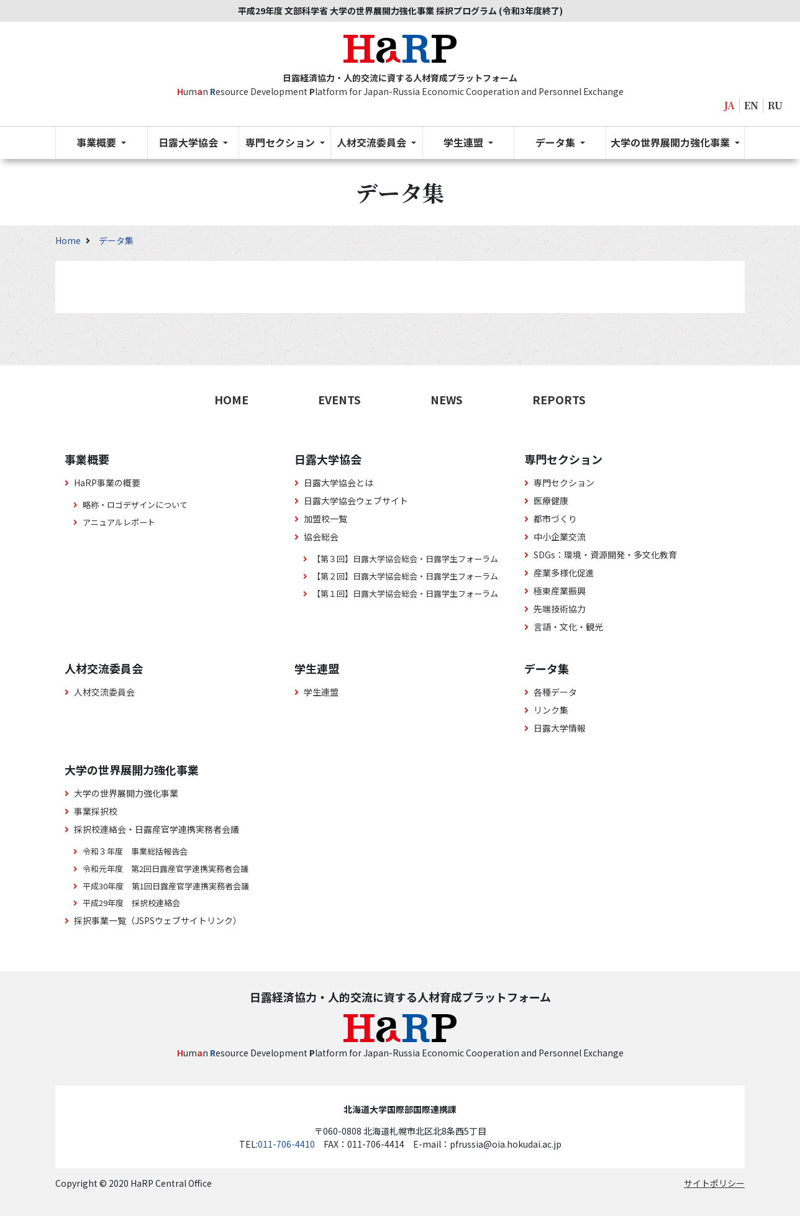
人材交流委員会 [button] (373, 142)
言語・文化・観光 (568, 626)
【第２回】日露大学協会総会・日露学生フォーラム (405, 576)
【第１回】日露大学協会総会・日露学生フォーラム (405, 593)
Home (69, 240)
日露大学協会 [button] (189, 142)
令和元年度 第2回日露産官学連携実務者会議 (165, 868)
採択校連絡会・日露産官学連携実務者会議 (156, 829)
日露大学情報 (560, 728)
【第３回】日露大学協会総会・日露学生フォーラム (405, 559)
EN (751, 105)
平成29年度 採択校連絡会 (131, 903)
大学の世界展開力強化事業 (126, 793)
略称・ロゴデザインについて (135, 504)
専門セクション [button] (281, 142)
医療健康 (551, 500)
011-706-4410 (286, 1144)
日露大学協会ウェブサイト (356, 500)
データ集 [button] (556, 142)
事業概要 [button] (97, 142)
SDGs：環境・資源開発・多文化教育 (605, 554)
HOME (231, 399)
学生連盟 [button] (464, 142)
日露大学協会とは (338, 482)
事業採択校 (95, 811)
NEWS (446, 399)
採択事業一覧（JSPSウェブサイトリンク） (158, 920)
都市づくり (555, 518)
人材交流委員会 (104, 692)
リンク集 (551, 710)
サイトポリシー (714, 1183)
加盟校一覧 (325, 518)
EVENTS (339, 399)
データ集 (116, 240)
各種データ (555, 692)
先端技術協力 (560, 608)
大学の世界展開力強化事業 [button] (671, 142)
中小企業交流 (560, 536)
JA (729, 105)
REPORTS (559, 399)
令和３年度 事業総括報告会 (135, 851)
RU (775, 105)
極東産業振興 (560, 590)
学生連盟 (321, 692)
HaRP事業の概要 (107, 482)
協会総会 (321, 536)
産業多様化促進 (564, 572)
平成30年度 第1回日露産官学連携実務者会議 (166, 886)
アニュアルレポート (119, 522)
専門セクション (564, 482)
